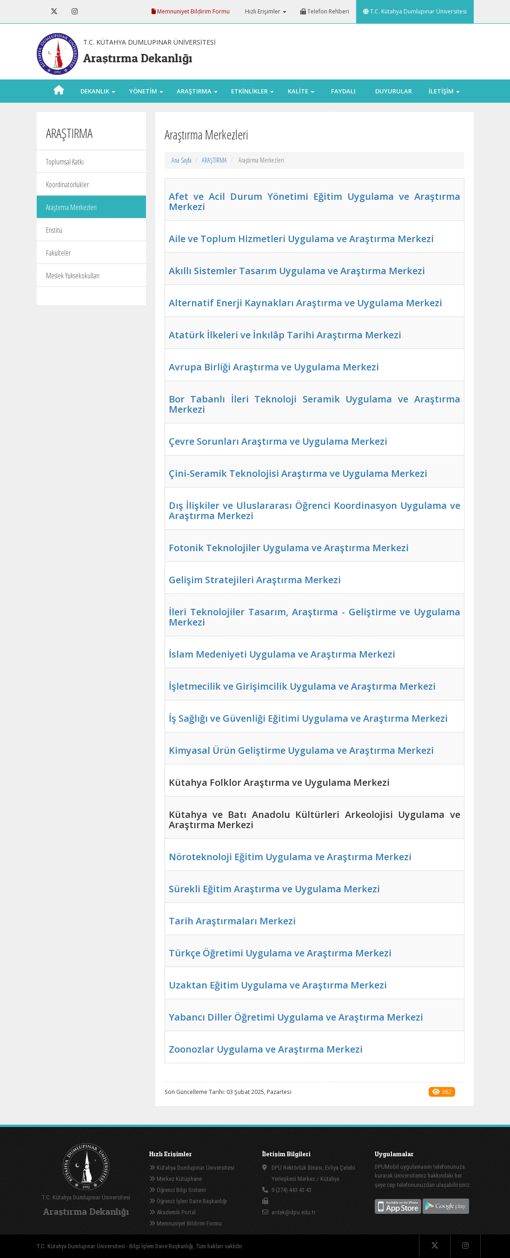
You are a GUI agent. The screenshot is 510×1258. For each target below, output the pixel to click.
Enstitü (54, 230)
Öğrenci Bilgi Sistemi (177, 1189)
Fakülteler (58, 253)
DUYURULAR (393, 91)
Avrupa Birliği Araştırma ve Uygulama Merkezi (274, 367)
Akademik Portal (172, 1212)
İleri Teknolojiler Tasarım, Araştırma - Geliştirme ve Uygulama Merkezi (314, 617)
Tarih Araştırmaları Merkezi (232, 921)
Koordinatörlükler (67, 184)
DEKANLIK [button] (97, 91)
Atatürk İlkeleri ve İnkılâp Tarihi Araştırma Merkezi (285, 335)
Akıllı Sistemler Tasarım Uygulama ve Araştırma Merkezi (297, 270)
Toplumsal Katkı (65, 162)
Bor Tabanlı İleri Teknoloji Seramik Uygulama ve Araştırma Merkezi (314, 404)
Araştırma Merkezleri (71, 207)
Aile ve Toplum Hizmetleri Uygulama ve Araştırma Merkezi (301, 238)
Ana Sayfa (182, 160)
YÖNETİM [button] (146, 91)
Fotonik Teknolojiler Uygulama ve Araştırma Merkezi (289, 547)
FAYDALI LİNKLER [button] (343, 103)
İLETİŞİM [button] (444, 91)
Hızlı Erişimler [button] (265, 11)
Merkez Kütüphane (175, 1178)
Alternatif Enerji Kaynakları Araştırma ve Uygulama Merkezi (305, 302)
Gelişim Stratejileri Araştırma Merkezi (255, 579)
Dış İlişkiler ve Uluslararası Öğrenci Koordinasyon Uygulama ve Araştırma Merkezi (314, 510)
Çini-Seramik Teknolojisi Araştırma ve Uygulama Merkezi (298, 473)
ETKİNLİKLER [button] (252, 91)
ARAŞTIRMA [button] (197, 91)
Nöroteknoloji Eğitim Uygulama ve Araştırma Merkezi (290, 856)
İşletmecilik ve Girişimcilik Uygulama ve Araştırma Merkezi (302, 686)
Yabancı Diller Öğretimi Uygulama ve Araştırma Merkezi (296, 1017)
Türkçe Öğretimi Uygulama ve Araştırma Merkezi (280, 953)
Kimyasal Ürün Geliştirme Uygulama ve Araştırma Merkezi (301, 750)
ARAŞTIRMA (214, 160)
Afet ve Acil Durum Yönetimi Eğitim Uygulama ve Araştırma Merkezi (314, 201)
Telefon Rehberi (324, 11)
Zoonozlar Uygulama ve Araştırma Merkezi (266, 1049)
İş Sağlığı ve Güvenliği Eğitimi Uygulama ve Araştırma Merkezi (308, 718)
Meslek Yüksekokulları (72, 275)
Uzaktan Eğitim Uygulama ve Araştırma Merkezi (278, 985)
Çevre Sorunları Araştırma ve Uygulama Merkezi (278, 441)
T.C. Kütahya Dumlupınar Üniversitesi (415, 11)
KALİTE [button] (301, 91)
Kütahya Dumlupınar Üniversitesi (191, 1167)
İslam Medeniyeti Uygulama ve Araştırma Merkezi (282, 654)
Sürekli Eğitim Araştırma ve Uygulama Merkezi (274, 889)
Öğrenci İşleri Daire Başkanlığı (188, 1201)
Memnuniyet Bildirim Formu (191, 11)
